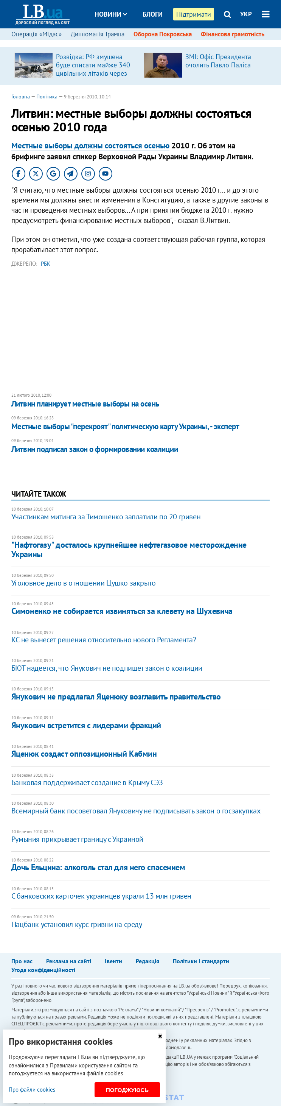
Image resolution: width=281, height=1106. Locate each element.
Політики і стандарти (201, 961)
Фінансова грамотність (232, 34)
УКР (246, 14)
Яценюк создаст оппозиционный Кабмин (84, 753)
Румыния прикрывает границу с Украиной (77, 839)
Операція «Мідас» (36, 34)
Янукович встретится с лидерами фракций (86, 725)
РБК (45, 263)
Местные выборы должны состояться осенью (90, 145)
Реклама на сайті (68, 961)
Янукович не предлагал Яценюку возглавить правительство (116, 696)
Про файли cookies (32, 1089)
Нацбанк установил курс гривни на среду (76, 924)
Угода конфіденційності (43, 970)
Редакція (147, 961)
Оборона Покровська (163, 34)
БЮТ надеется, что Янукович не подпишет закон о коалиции (106, 668)
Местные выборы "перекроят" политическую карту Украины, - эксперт (125, 426)
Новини (111, 14)
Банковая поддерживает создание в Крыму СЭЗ (87, 782)
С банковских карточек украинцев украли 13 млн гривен (101, 896)
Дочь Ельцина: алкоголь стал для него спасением (98, 867)
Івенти (113, 961)
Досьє (147, 42)
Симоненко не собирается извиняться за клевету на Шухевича (122, 611)
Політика (46, 96)
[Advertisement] (140, 330)
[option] (76, 66)
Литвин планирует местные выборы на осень (85, 404)
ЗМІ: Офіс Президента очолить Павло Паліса (218, 60)
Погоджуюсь (127, 1090)
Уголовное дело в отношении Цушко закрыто (83, 583)
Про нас (22, 961)
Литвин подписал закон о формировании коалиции (94, 449)
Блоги (153, 14)
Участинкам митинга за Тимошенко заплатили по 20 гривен (105, 517)
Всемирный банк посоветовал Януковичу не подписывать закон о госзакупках (136, 811)
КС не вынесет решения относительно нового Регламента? (103, 640)
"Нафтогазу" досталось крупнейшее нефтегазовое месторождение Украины (129, 549)
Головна (20, 96)
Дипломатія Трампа (97, 34)
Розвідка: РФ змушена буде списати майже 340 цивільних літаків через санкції (93, 69)
